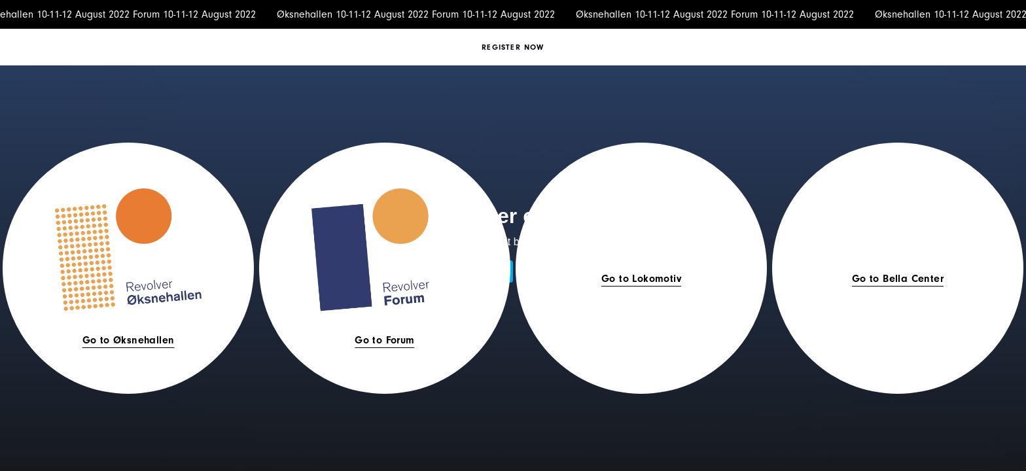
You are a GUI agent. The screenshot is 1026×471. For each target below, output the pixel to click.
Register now (513, 47)
